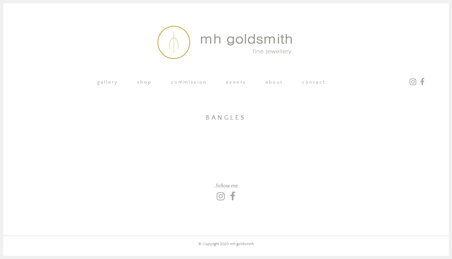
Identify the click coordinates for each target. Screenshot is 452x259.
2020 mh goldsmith (237, 244)
